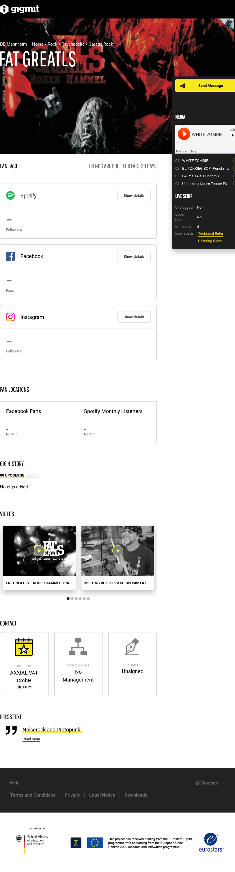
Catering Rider (210, 241)
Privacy (72, 795)
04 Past (34, 475)
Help (15, 782)
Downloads (135, 795)
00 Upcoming (12, 475)
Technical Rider (210, 233)
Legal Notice (102, 795)
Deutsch (209, 783)
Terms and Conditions (32, 795)
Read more (31, 739)
